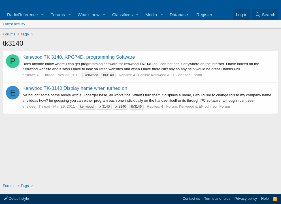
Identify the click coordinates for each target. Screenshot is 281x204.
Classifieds (122, 14)
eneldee (28, 106)
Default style (16, 198)
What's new (88, 14)
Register (204, 14)
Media (151, 14)
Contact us (191, 198)
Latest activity (14, 24)
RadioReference (22, 14)
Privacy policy (246, 198)
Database (179, 14)
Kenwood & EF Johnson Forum (176, 75)
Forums (57, 14)
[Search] (265, 14)
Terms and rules (217, 198)
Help (265, 198)
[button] (42, 14)
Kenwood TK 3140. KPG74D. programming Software (78, 57)
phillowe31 (31, 75)
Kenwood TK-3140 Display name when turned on (74, 88)
